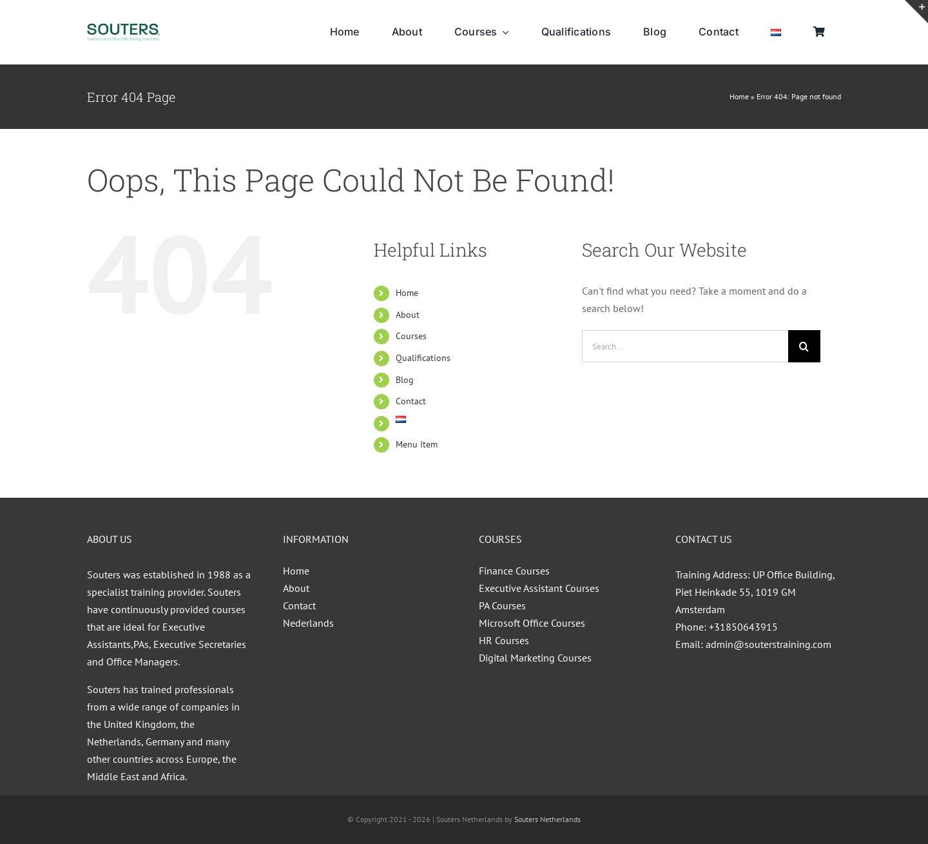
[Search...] (685, 346)
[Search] (804, 346)
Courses (411, 336)
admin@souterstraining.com (768, 644)
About (408, 314)
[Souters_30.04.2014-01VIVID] (123, 28)
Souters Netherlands (547, 819)
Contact (411, 401)
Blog (405, 380)
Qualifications (423, 358)
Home (739, 96)
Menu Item (417, 444)
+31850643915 (743, 626)
